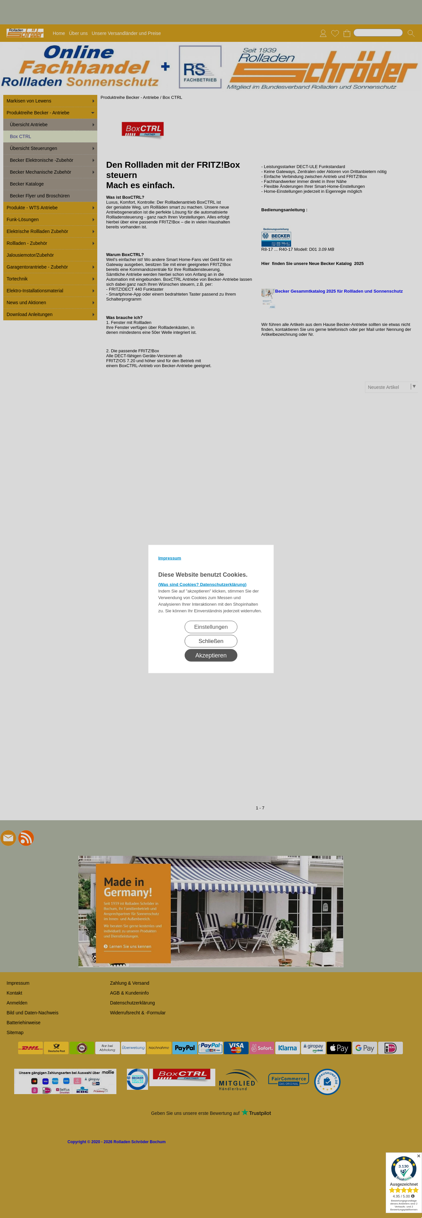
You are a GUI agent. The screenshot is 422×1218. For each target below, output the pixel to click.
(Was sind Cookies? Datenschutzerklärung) (202, 584)
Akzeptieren (210, 655)
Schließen (211, 641)
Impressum (169, 558)
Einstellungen (211, 627)
